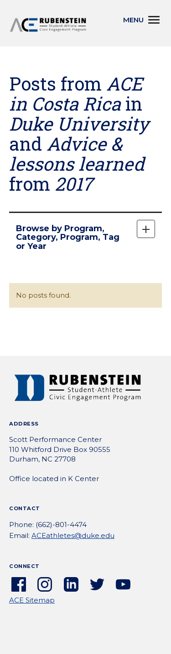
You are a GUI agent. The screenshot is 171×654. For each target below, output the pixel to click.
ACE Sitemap (32, 600)
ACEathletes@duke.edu (72, 535)
